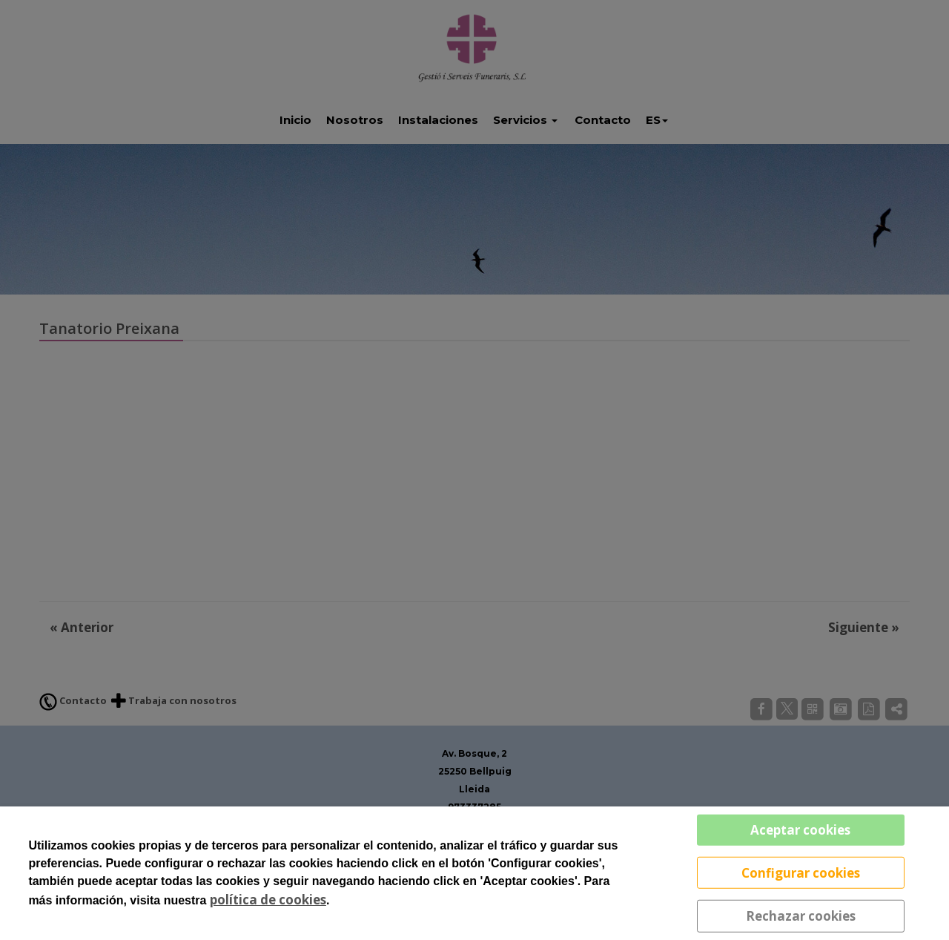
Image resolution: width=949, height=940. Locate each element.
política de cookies (268, 899)
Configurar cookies (800, 872)
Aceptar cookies (800, 829)
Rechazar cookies (801, 915)
